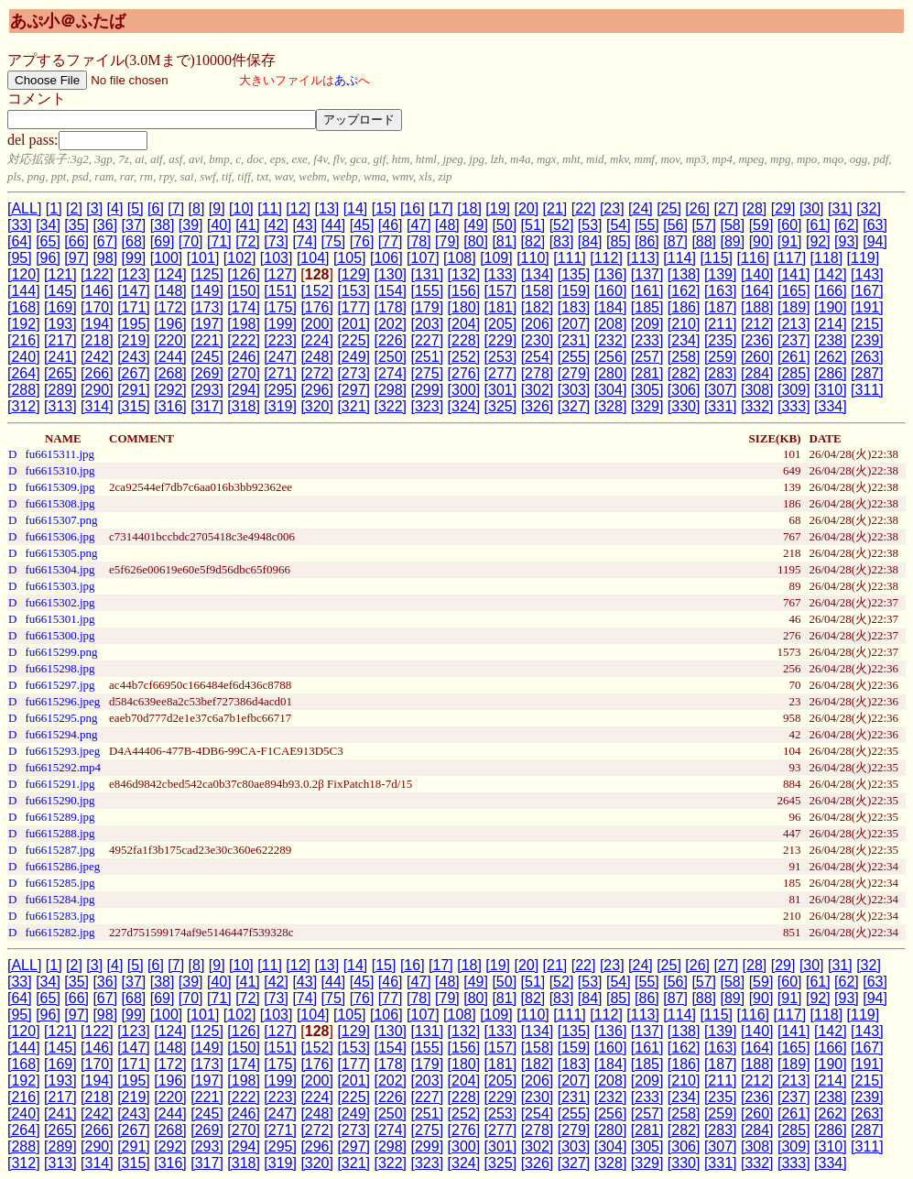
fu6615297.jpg (59, 685)
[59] (761, 225)
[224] (316, 340)
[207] (574, 324)
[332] (757, 406)
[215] (867, 324)
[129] (353, 274)
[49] (475, 225)
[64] (19, 241)
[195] (133, 324)
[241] (60, 357)
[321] (353, 406)
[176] (316, 307)
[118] (826, 258)
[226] (390, 340)
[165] (793, 291)
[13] (326, 208)
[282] (684, 373)
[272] (316, 373)
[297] (353, 390)
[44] (333, 225)
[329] (647, 406)
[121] (60, 274)
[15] (384, 208)
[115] (716, 258)
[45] (362, 225)
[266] (97, 373)
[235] (720, 340)
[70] (191, 241)
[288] (23, 390)
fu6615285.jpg (59, 883)
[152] (316, 291)
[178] (390, 307)
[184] (610, 307)
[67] (104, 241)
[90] (761, 241)
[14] (355, 208)
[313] (60, 406)
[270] (243, 373)
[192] (23, 324)
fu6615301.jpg (59, 619)
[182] (537, 307)
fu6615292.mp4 (63, 767)
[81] (504, 241)
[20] (526, 208)
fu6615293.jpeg (62, 751)
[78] (419, 241)
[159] (574, 291)
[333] (793, 406)
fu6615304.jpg (59, 569)
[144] (23, 291)
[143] (867, 274)
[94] (875, 241)
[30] (811, 208)
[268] (170, 373)
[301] (500, 390)
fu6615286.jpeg (62, 866)
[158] (537, 291)
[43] (304, 225)
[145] (60, 291)
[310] (830, 390)
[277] (500, 373)
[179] (427, 307)
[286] (830, 373)
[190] (830, 307)
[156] (464, 291)
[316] (170, 406)
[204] (464, 324)
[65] (48, 241)
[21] (555, 208)
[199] (280, 324)
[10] (241, 208)
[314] (97, 406)
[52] (561, 225)
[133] (500, 274)
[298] (390, 390)
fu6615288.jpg (59, 833)
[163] (720, 291)
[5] (135, 208)
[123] (133, 274)
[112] (606, 258)
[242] (97, 357)
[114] (679, 258)
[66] (76, 241)
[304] (610, 390)
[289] (60, 390)
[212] (757, 324)
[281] (647, 373)
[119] (863, 258)
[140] (757, 274)
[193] (60, 324)
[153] (353, 291)
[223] (280, 340)
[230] (537, 340)
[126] (243, 274)
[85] (618, 241)
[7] (176, 208)
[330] (684, 406)
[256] (610, 357)
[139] (720, 274)
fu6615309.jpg (59, 487)
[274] (390, 373)
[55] (647, 225)
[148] (170, 291)
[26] (697, 208)
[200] (316, 324)
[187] (720, 307)
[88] (703, 241)
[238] (830, 340)
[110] (532, 258)
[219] (133, 340)
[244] (170, 357)
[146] (97, 291)
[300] (464, 390)
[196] (170, 324)
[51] (533, 225)
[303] (574, 390)
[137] (647, 274)
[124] (170, 274)
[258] (684, 357)
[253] (500, 357)
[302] (537, 390)
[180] (464, 307)
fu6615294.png (61, 734)
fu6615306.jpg (59, 536)
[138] (684, 274)
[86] (647, 241)
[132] (464, 274)
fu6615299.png (61, 652)
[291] (133, 390)
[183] (574, 307)
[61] (818, 225)
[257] (647, 357)
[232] (610, 340)
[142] (830, 274)
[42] (276, 225)
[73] (276, 241)
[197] (206, 324)
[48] (447, 225)
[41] (247, 225)
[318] (243, 406)
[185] (647, 307)
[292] (170, 390)
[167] (867, 291)
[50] (504, 225)
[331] (720, 406)
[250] (390, 357)
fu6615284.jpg (59, 899)
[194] (97, 324)
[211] (720, 324)
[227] (427, 340)
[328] (610, 406)
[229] (500, 340)
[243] (133, 357)
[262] (830, 357)
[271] (280, 373)
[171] (133, 307)
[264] (23, 373)
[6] (155, 208)
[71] (219, 241)
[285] (793, 373)
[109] (496, 258)
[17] (441, 208)
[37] (134, 225)
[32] (868, 208)
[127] (280, 274)
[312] (23, 406)
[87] (675, 241)
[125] (206, 274)
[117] (790, 258)
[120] (23, 274)
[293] (206, 390)
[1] (54, 208)
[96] (48, 258)
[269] (206, 373)
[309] (793, 390)
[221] (206, 340)
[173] (206, 307)
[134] (537, 274)
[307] (720, 390)
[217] (60, 340)
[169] (60, 307)
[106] (386, 258)
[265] (60, 373)
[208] (610, 324)
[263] (867, 357)
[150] (243, 291)
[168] (23, 307)
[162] (684, 291)
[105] (349, 258)
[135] (574, 274)
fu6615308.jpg (59, 503)
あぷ (346, 80)
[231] (574, 340)
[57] (703, 225)
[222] (243, 340)
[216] (23, 340)
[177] (353, 307)
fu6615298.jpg (59, 668)
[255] (574, 357)
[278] (537, 373)
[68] (134, 241)
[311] (867, 390)
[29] (783, 208)
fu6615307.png (61, 520)
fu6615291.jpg (59, 784)
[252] (464, 357)
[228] (464, 340)
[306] (684, 390)
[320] (316, 406)
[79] (447, 241)
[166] (830, 291)
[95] (19, 258)
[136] (610, 274)
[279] (574, 373)
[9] (217, 208)
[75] (333, 241)
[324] (464, 406)
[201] (353, 324)
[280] (610, 373)
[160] (610, 291)
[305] (647, 390)
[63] (875, 225)
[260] (757, 357)
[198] (243, 324)
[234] (684, 340)
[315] (133, 406)
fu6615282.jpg (59, 932)
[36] (104, 225)
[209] (647, 324)
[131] (427, 274)
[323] (427, 406)
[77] (390, 241)
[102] (239, 258)
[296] (316, 390)
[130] (390, 274)
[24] (640, 208)
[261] (793, 357)
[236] (757, 340)
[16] (412, 208)
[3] (94, 208)
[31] (840, 208)
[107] (423, 258)
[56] (675, 225)
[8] (197, 208)
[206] (537, 324)
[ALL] (24, 208)
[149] (206, 291)
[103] (276, 258)
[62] (846, 225)
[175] (280, 307)
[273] (353, 373)
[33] (19, 225)
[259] (720, 357)
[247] (280, 357)
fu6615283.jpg (59, 915)
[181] (500, 307)
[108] (459, 258)
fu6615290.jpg (59, 800)
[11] (269, 208)
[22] (583, 208)
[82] (533, 241)
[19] (497, 208)
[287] (867, 373)
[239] (867, 340)
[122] (97, 274)
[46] (390, 225)
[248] (316, 357)
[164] (757, 291)
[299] (427, 390)
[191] (867, 307)
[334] (830, 406)
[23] (612, 208)
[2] (74, 208)
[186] (684, 307)
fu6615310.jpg (59, 470)
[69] (162, 241)
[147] (133, 291)
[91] (789, 241)
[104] (313, 258)
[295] (280, 390)
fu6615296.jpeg (62, 701)
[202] (390, 324)
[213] (793, 324)
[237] (793, 340)
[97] (76, 258)
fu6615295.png (61, 718)
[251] (427, 357)
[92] (818, 241)
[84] (590, 241)
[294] (243, 390)
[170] (97, 307)
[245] (206, 357)
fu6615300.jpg (59, 635)
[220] (170, 340)
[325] (500, 406)
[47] (419, 225)
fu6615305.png (61, 553)
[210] (684, 324)
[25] (669, 208)
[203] (427, 324)
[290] (97, 390)
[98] (104, 258)
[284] (757, 373)
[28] (755, 208)
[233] (647, 340)
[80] (475, 241)
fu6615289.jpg (59, 817)
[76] (362, 241)
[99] (134, 258)
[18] (469, 208)
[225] (353, 340)
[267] (133, 373)
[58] (733, 225)
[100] (166, 258)
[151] (280, 291)
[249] (353, 357)
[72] (247, 241)
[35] (76, 225)
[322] (390, 406)
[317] (206, 406)
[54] (618, 225)
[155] (427, 291)
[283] (720, 373)
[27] (725, 208)
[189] (793, 307)
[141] (793, 274)
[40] (219, 225)
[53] (590, 225)
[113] (642, 258)
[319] (280, 406)
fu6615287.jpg (59, 850)
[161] (647, 291)
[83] (561, 241)
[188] (757, 307)
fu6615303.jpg (59, 586)
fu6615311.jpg (59, 454)
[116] (752, 258)
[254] (537, 357)
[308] (757, 390)
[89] (733, 241)
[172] (170, 307)
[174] (243, 307)
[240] (23, 357)
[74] (304, 241)
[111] (569, 258)
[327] (574, 406)
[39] (191, 225)
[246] (243, 357)
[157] (500, 291)
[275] (427, 373)
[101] (203, 258)
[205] (500, 324)
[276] (464, 373)
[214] (830, 324)
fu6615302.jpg (59, 602)
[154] (390, 291)
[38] (162, 225)
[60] (789, 225)
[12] (298, 208)
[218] (97, 340)
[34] (48, 225)
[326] (537, 406)
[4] (115, 208)
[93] (846, 241)
